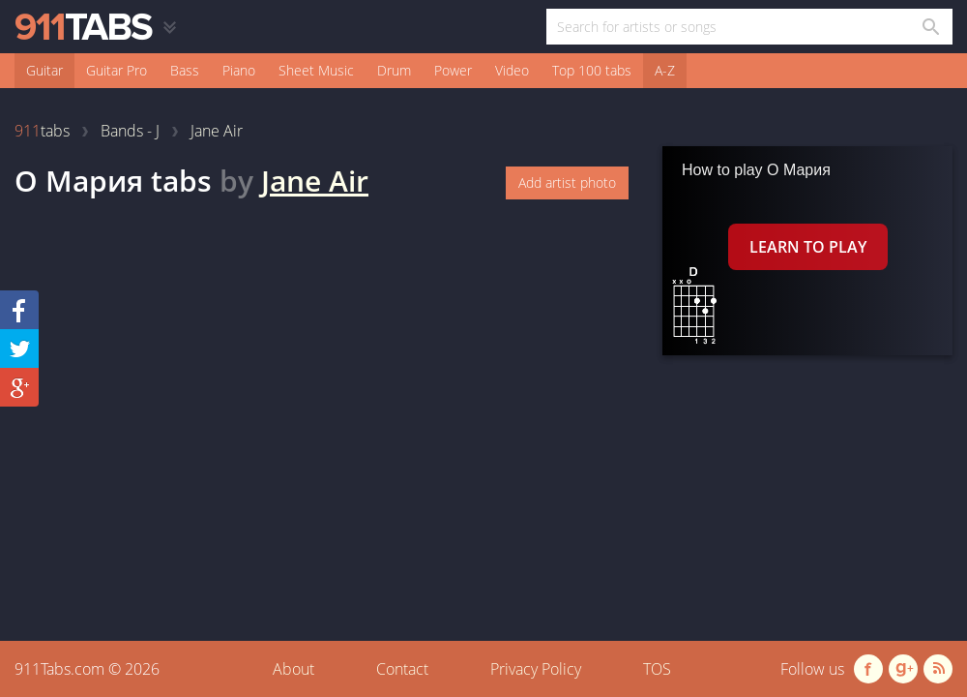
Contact (402, 669)
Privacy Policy (535, 669)
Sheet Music (316, 70)
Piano (238, 70)
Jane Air (314, 180)
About (293, 669)
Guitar (44, 70)
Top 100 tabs (591, 70)
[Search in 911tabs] (930, 27)
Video (512, 70)
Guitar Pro (116, 70)
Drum (394, 70)
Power (453, 70)
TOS (657, 669)
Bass (184, 70)
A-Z (665, 70)
